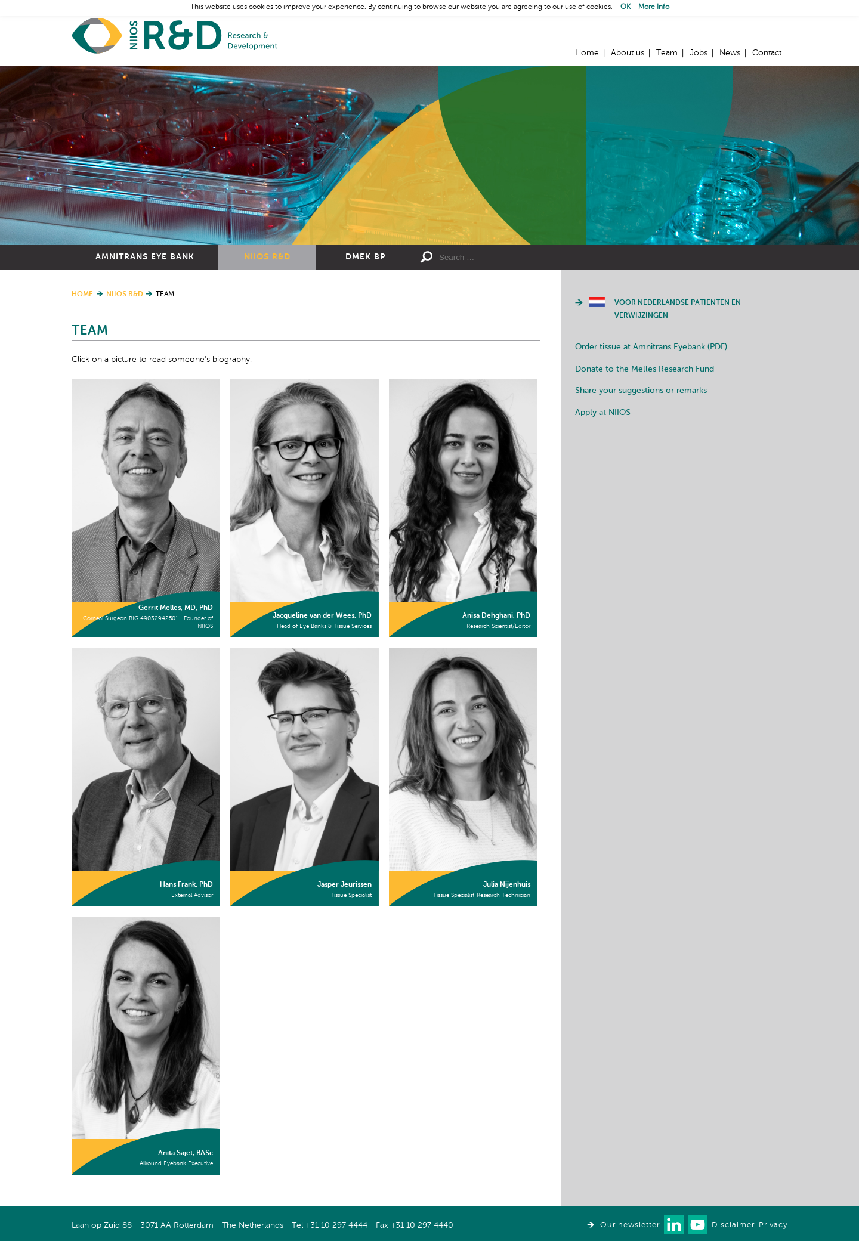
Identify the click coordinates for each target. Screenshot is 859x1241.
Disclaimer (733, 1225)
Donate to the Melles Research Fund (644, 369)
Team (667, 53)
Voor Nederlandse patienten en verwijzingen (677, 309)
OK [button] (625, 7)
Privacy (773, 1225)
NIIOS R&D (267, 257)
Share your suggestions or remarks (641, 390)
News (729, 53)
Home (174, 36)
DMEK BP (365, 257)
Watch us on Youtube (697, 1224)
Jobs (698, 53)
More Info (653, 7)
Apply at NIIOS (603, 412)
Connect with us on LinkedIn (674, 1224)
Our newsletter (630, 1225)
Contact (766, 53)
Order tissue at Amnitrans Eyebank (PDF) (651, 347)
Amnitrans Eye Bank (144, 257)
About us (627, 53)
